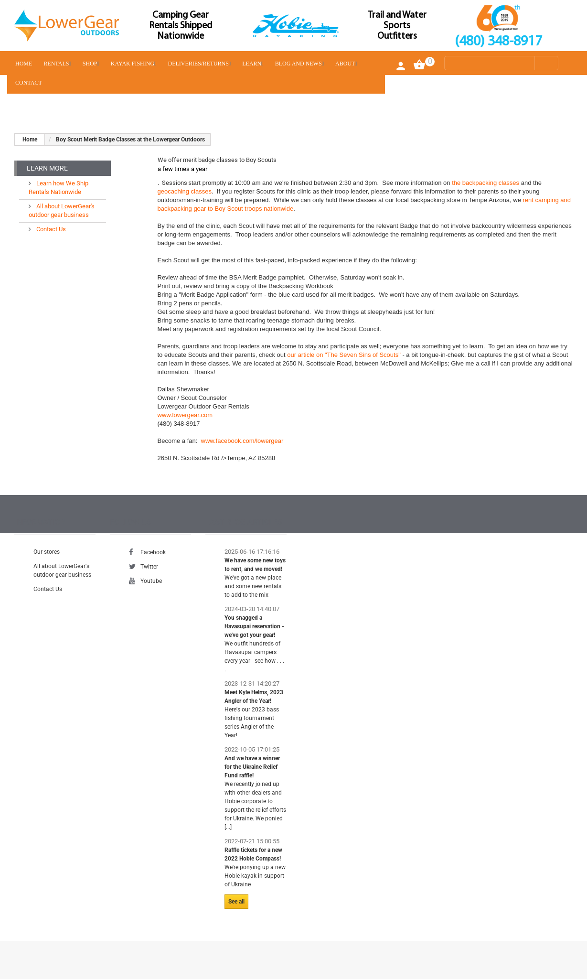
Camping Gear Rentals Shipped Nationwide (180, 26)
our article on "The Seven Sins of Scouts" (344, 354)
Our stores (46, 552)
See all (236, 901)
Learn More (47, 168)
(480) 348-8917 (498, 41)
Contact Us (50, 229)
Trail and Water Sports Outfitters (397, 26)
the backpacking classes (485, 182)
